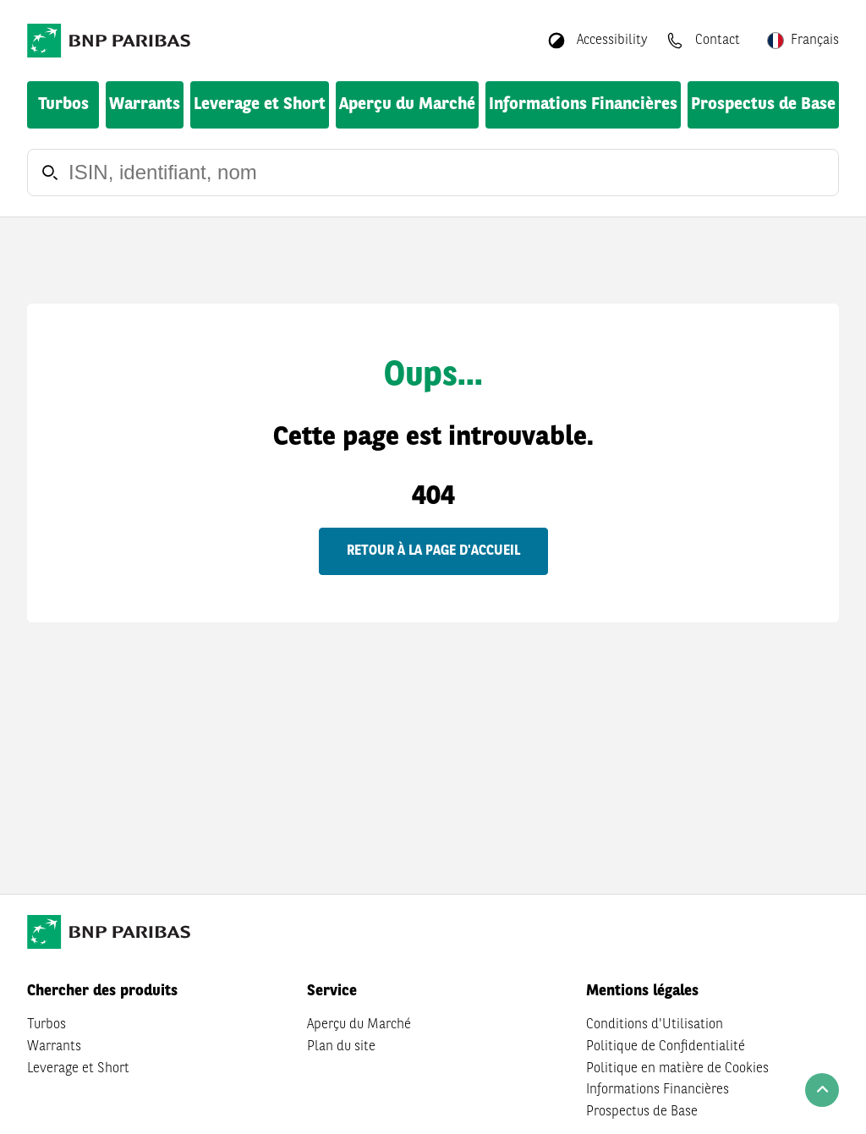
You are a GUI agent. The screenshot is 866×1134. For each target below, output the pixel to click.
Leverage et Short (260, 104)
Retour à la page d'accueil (433, 551)
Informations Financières (583, 104)
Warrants (144, 104)
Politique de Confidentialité (665, 1047)
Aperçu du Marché (407, 104)
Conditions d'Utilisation (654, 1025)
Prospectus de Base (763, 104)
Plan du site (341, 1047)
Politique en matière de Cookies (677, 1069)
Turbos (63, 104)
